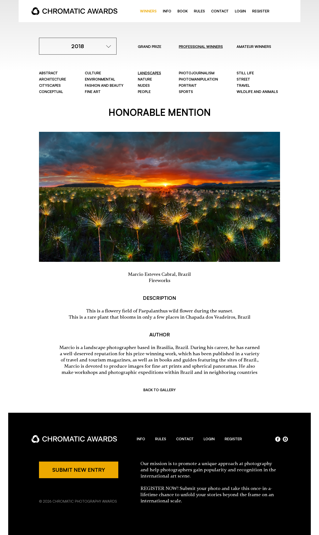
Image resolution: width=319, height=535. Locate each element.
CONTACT (220, 11)
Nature (145, 79)
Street (243, 79)
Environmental (100, 79)
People (144, 91)
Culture (93, 73)
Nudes (144, 85)
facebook (278, 11)
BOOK (182, 11)
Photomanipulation (198, 79)
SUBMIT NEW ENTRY (78, 469)
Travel (243, 85)
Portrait (188, 85)
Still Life (245, 73)
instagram (285, 439)
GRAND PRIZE (149, 46)
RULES (199, 11)
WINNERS (148, 11)
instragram (285, 11)
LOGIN (240, 11)
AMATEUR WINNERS (254, 46)
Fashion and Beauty (104, 85)
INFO (167, 11)
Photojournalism (196, 73)
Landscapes (149, 73)
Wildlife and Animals (257, 91)
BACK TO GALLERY (159, 390)
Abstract (48, 73)
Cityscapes (50, 85)
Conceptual (51, 91)
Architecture (52, 79)
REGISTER (260, 11)
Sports (186, 91)
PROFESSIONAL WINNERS (201, 46)
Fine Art (93, 91)
